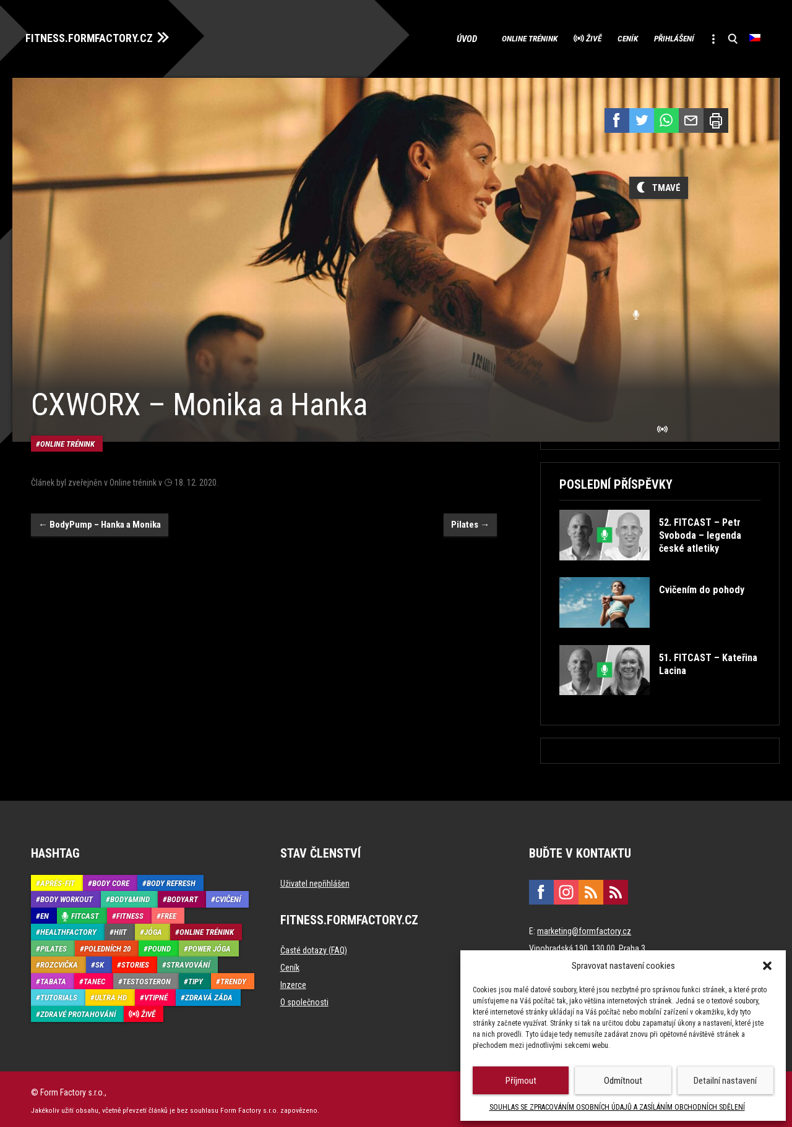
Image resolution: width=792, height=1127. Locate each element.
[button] (767, 966)
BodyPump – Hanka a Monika (99, 502)
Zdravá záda (209, 993)
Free (168, 912)
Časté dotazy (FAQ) (313, 947)
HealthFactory (68, 928)
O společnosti (304, 998)
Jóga (153, 928)
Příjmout (521, 1080)
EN (44, 912)
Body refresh (171, 879)
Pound (159, 945)
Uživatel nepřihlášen (315, 880)
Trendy (233, 977)
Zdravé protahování (78, 1010)
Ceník (598, 37)
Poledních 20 (107, 945)
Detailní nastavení (725, 1080)
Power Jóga (209, 945)
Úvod (411, 37)
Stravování (188, 961)
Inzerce (293, 981)
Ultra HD (111, 993)
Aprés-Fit (57, 879)
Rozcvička (59, 961)
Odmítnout (623, 1080)
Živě (554, 37)
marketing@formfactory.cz (584, 927)
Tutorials (58, 993)
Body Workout (66, 895)
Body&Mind (130, 895)
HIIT (120, 928)
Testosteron (147, 977)
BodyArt (182, 895)
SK (99, 961)
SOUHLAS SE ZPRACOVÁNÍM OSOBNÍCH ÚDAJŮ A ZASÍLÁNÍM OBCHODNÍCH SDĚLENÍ (617, 1107)
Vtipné (156, 993)
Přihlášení (656, 37)
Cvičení (228, 895)
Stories (135, 961)
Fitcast (85, 912)
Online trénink (477, 37)
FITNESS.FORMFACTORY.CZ (100, 36)
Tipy (195, 977)
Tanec (94, 977)
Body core (110, 879)
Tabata (53, 977)
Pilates (470, 502)
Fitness (130, 912)
